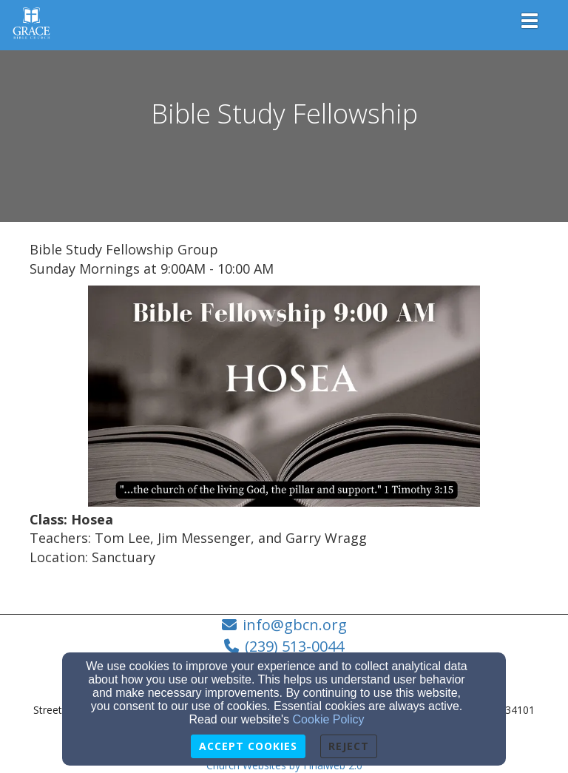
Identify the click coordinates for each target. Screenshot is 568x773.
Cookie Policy (329, 719)
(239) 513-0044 (294, 646)
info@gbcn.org (295, 625)
